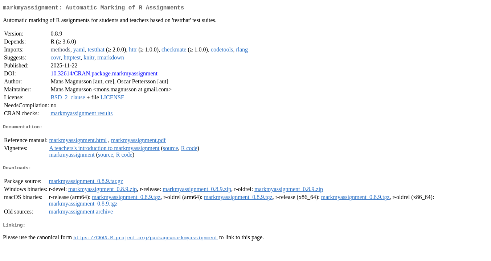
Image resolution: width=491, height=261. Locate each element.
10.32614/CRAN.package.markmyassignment (103, 75)
